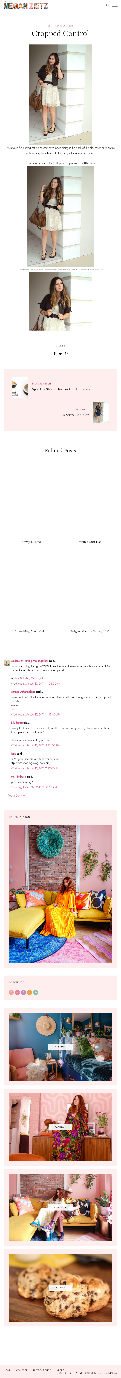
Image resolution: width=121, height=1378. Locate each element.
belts (51, 25)
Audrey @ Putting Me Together (29, 661)
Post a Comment (17, 796)
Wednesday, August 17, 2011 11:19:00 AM (35, 714)
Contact (21, 1370)
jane (13, 754)
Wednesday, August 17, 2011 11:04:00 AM (36, 684)
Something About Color (31, 631)
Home (7, 1370)
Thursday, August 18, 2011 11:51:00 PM (34, 787)
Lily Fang (16, 723)
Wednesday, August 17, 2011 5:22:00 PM (35, 745)
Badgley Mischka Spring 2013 (90, 631)
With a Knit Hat (90, 542)
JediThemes (112, 1373)
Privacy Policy (42, 1370)
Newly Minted (31, 542)
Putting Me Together (34, 678)
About (60, 1370)
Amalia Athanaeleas (23, 692)
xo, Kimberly (18, 777)
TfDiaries (95, 1373)
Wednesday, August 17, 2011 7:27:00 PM (35, 768)
